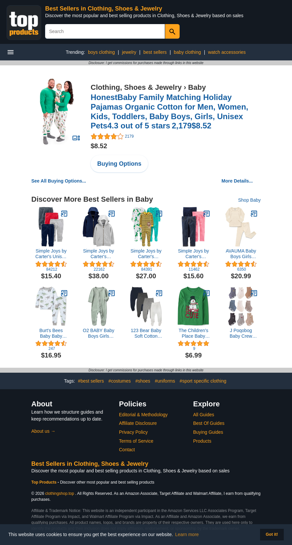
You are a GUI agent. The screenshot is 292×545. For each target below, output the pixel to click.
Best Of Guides (208, 423)
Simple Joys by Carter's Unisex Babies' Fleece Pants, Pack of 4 (51, 253)
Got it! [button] (272, 534)
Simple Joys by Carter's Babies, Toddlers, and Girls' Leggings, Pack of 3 (193, 253)
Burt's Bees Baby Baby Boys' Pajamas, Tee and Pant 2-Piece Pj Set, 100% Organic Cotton (51, 333)
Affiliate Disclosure (138, 423)
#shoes (142, 381)
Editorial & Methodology (143, 414)
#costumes (119, 381)
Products (202, 441)
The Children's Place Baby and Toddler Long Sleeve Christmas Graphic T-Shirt (193, 333)
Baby (197, 87)
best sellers (155, 52)
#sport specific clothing (203, 381)
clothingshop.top (59, 493)
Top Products (44, 482)
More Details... (237, 181)
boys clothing (101, 52)
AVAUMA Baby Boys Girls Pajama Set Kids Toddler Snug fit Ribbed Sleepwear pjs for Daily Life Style (241, 253)
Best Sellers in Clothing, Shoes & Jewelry (103, 8)
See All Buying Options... (58, 181)
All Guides (203, 414)
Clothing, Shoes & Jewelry (136, 87)
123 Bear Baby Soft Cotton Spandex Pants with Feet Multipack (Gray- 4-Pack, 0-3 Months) (146, 333)
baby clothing (187, 52)
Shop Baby (249, 200)
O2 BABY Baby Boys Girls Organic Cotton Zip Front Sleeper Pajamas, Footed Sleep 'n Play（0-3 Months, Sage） (98, 333)
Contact (127, 449)
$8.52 (99, 146)
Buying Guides (208, 432)
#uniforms (165, 381)
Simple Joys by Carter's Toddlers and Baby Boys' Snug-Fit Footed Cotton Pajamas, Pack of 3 (146, 253)
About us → (43, 431)
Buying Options (119, 163)
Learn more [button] (187, 534)
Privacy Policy (133, 432)
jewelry (129, 52)
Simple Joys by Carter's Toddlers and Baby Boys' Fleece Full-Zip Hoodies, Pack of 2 (98, 253)
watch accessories (227, 52)
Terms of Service (136, 441)
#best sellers (91, 381)
